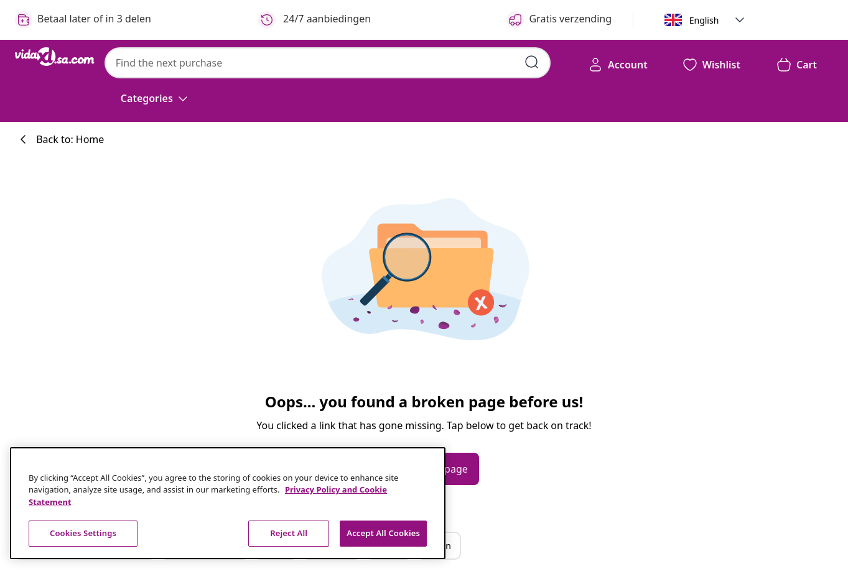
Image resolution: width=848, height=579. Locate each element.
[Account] (618, 65)
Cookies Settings (83, 533)
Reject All (288, 533)
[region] (227, 503)
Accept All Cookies (383, 533)
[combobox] (328, 62)
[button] (739, 20)
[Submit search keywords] (532, 62)
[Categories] (156, 98)
